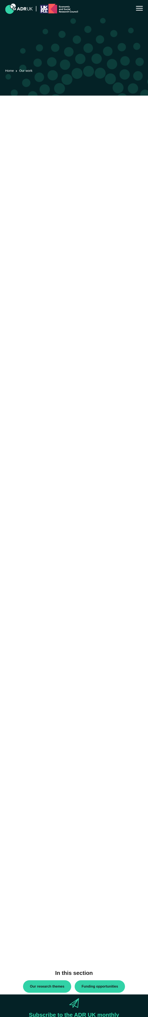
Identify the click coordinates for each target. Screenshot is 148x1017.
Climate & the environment (26, 918)
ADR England (18, 835)
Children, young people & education (33, 911)
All (10, 772)
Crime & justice (19, 925)
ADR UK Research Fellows (27, 779)
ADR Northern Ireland (23, 842)
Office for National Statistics (27, 869)
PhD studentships (20, 792)
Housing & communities (24, 945)
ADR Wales (16, 862)
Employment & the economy (27, 932)
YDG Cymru (17, 876)
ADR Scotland (18, 849)
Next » (40, 127)
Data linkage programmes (26, 786)
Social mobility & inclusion (26, 952)
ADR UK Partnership (22, 856)
